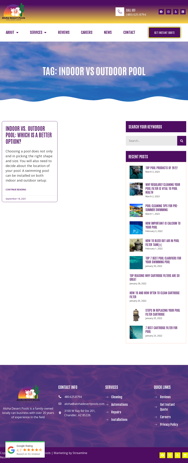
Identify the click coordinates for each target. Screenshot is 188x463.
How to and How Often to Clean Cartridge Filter (155, 294)
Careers (86, 32)
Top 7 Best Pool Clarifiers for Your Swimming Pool (163, 260)
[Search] (181, 141)
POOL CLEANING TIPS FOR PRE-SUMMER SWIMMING (161, 207)
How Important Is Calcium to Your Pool (162, 225)
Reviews (64, 32)
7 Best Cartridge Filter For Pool (161, 329)
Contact (129, 32)
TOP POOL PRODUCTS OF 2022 (161, 167)
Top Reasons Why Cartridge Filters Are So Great (155, 277)
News (108, 32)
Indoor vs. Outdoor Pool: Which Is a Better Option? (29, 134)
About (12, 32)
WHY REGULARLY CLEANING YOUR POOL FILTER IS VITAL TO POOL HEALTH (162, 188)
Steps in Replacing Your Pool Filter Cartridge (162, 312)
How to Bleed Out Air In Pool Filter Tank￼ (162, 242)
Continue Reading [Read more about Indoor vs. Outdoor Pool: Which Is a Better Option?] (16, 189)
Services (38, 32)
